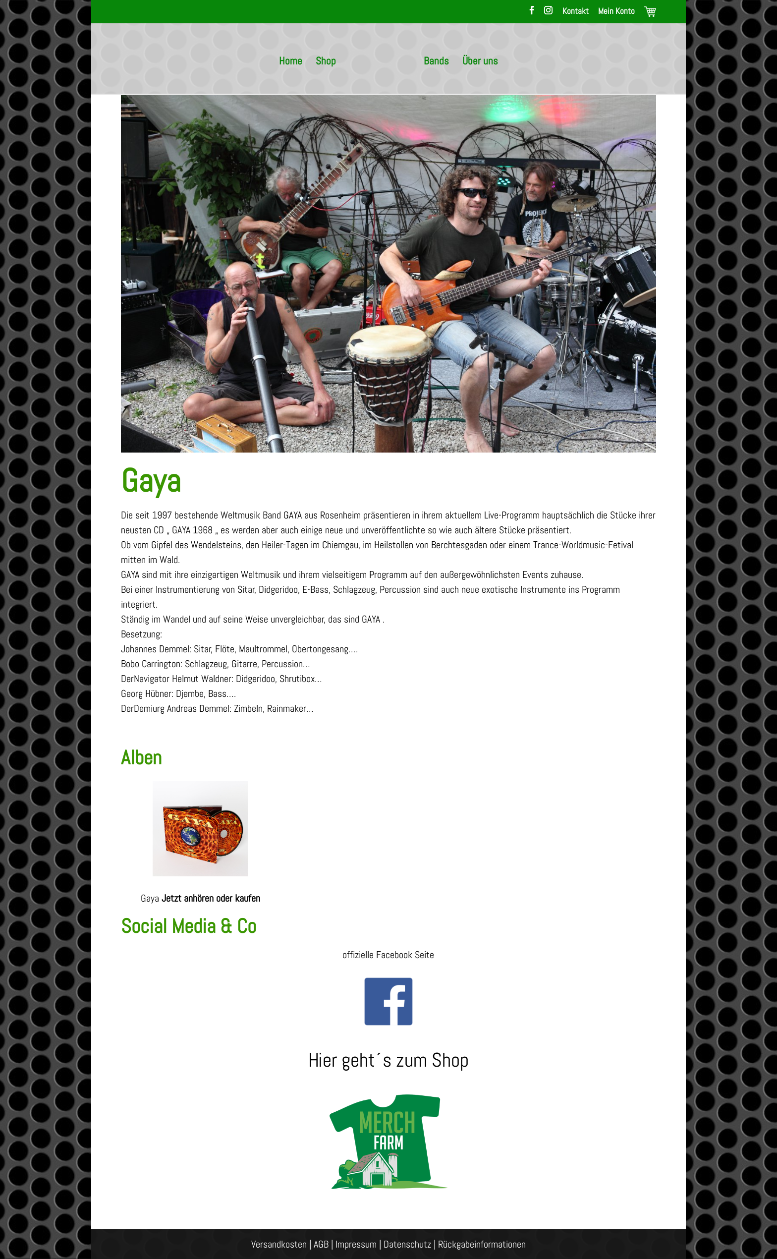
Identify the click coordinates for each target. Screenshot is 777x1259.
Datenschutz (407, 1244)
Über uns (480, 62)
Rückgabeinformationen (482, 1244)
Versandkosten (279, 1244)
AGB (321, 1244)
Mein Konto (616, 11)
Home (290, 62)
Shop (326, 62)
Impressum (356, 1244)
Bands (436, 62)
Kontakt (575, 11)
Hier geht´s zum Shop (388, 1060)
